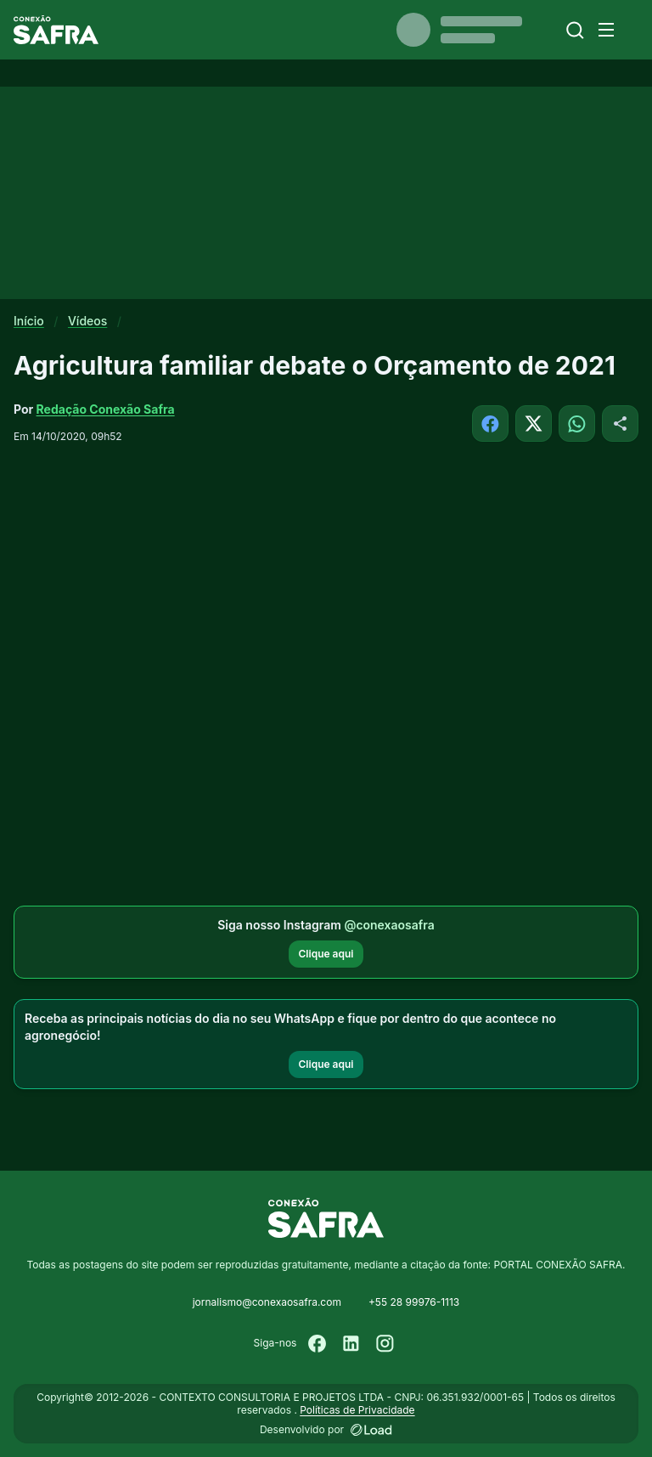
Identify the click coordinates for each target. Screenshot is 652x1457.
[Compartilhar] (620, 423)
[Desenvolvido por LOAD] (371, 1430)
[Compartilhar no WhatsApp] (577, 423)
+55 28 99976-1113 (413, 1302)
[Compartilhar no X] (533, 423)
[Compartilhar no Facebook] (490, 423)
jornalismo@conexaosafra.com (267, 1302)
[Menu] (606, 30)
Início (29, 320)
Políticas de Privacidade (357, 1409)
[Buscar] (575, 30)
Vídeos (87, 320)
